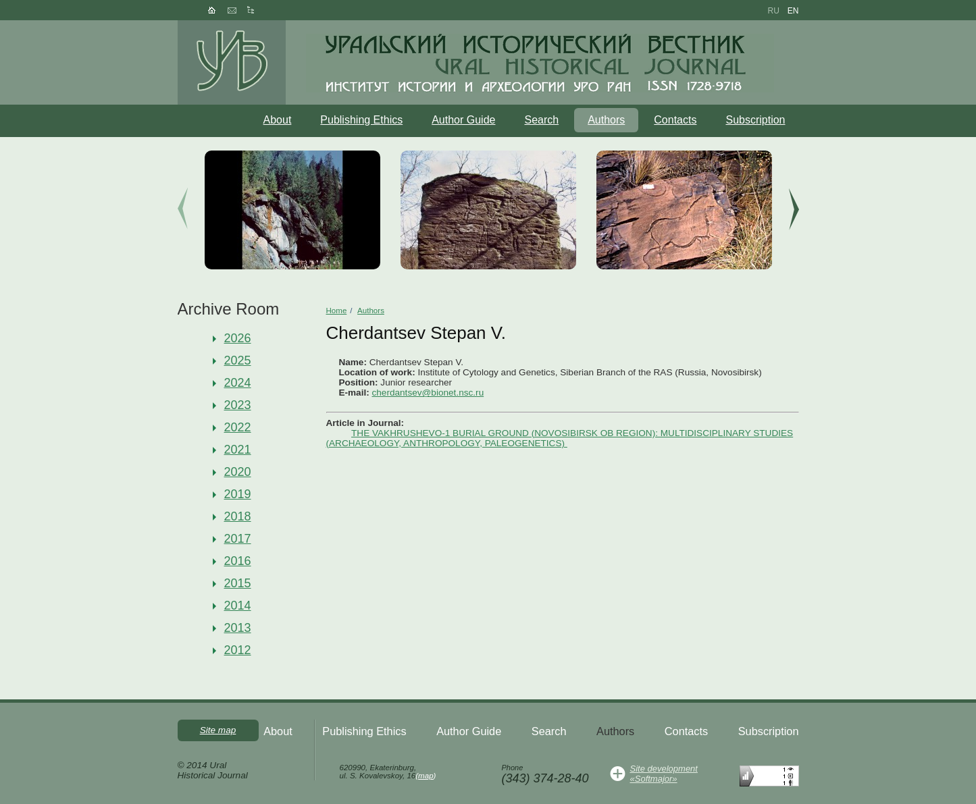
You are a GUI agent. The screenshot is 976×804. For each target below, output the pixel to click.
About (277, 120)
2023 (237, 405)
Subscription (755, 120)
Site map (218, 730)
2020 (237, 472)
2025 (237, 360)
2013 (237, 628)
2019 (237, 494)
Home (336, 310)
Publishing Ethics (361, 120)
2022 (237, 427)
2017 (237, 538)
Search (541, 120)
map (425, 776)
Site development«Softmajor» (664, 773)
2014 (237, 605)
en (793, 11)
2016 (237, 561)
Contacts (675, 120)
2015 (237, 583)
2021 (237, 449)
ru (773, 11)
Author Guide (463, 120)
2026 (237, 338)
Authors (606, 120)
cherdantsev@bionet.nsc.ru (428, 392)
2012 (237, 650)
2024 (237, 383)
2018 (237, 516)
